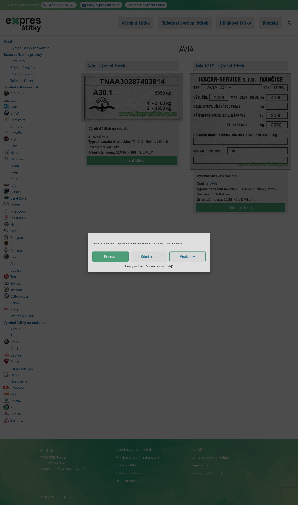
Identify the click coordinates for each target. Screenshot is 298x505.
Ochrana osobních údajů (159, 266)
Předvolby (187, 256)
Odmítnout (149, 256)
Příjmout (110, 256)
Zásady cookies (134, 266)
